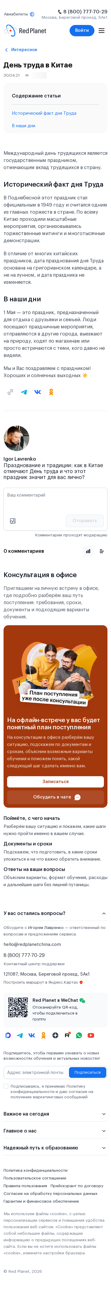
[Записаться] (55, 781)
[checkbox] (6, 1086)
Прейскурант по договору (77, 1186)
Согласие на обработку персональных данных (50, 1194)
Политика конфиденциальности (35, 1170)
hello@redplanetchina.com (32, 944)
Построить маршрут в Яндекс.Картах (43, 982)
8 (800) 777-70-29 (85, 12)
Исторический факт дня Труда (44, 113)
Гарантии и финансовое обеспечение (41, 1201)
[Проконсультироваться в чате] (55, 797)
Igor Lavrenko (20, 459)
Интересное (24, 50)
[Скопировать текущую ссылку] (10, 392)
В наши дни (23, 126)
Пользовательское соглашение (35, 1178)
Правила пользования (25, 1186)
